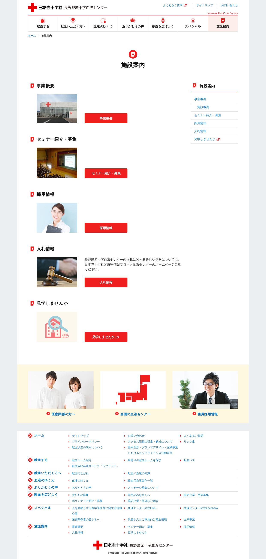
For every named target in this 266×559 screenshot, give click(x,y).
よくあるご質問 (172, 5)
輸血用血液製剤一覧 (140, 480)
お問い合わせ (229, 5)
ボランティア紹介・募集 (87, 500)
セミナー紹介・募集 (106, 173)
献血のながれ (80, 473)
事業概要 (106, 118)
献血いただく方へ (47, 473)
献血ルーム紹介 (81, 460)
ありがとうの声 (46, 487)
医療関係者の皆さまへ (86, 519)
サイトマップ (204, 5)
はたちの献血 (80, 495)
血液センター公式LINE (142, 508)
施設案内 (207, 86)
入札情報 (106, 282)
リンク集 (189, 441)
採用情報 (106, 228)
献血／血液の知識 (139, 473)
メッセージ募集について (143, 487)
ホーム (32, 35)
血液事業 (189, 519)
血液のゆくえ (44, 480)
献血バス (189, 460)
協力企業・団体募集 (196, 495)
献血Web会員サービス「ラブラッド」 (95, 466)
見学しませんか (103, 336)
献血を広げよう (46, 494)
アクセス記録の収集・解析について (150, 441)
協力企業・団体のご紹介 (143, 500)
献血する (41, 460)
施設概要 (203, 107)
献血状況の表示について (87, 447)
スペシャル (42, 507)
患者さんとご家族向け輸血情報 (147, 519)
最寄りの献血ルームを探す (144, 460)
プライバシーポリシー (86, 441)
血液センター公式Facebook (201, 508)
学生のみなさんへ (139, 495)
